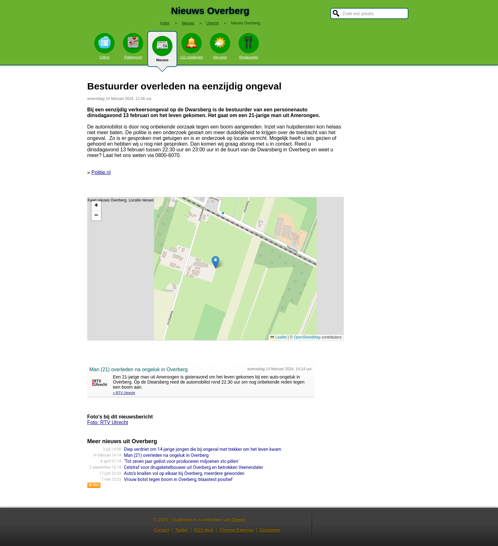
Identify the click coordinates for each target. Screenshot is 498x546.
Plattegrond (133, 46)
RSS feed (203, 530)
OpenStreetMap (307, 337)
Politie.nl (101, 172)
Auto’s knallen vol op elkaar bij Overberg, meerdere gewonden (184, 473)
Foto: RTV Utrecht (107, 422)
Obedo (238, 520)
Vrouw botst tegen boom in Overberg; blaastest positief (178, 479)
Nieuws (162, 51)
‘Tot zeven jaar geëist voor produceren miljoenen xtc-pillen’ (181, 461)
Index (165, 23)
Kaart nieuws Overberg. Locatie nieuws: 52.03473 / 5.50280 (215, 268)
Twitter (181, 530)
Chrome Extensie (236, 530)
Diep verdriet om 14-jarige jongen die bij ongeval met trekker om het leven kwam (202, 449)
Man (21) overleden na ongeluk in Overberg (166, 455)
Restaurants (249, 46)
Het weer (220, 46)
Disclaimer (269, 530)
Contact (161, 530)
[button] (215, 262)
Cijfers (104, 46)
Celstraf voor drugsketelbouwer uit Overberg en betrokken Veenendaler (193, 467)
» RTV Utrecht (124, 393)
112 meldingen (191, 46)
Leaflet (278, 337)
